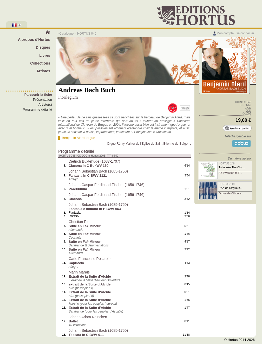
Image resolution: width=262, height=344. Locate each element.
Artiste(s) (45, 104)
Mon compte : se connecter (233, 33)
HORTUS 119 (227, 184)
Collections (40, 63)
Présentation (42, 99)
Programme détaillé (37, 109)
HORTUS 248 (227, 163)
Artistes (43, 71)
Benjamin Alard (73, 138)
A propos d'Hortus (34, 39)
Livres (44, 55)
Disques (43, 47)
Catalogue (66, 33)
